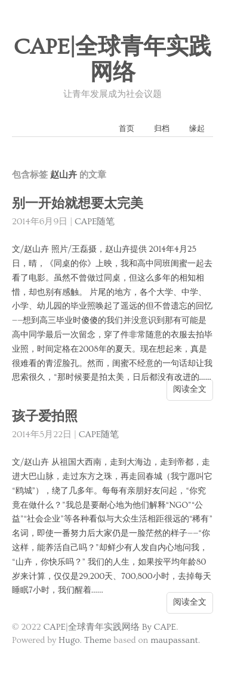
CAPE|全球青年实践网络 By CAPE (109, 627)
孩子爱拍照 (45, 416)
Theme (97, 640)
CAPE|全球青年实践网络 (113, 60)
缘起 (197, 128)
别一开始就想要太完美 (77, 203)
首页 (126, 128)
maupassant (174, 640)
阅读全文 (189, 389)
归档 (161, 128)
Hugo (68, 640)
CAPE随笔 (95, 221)
